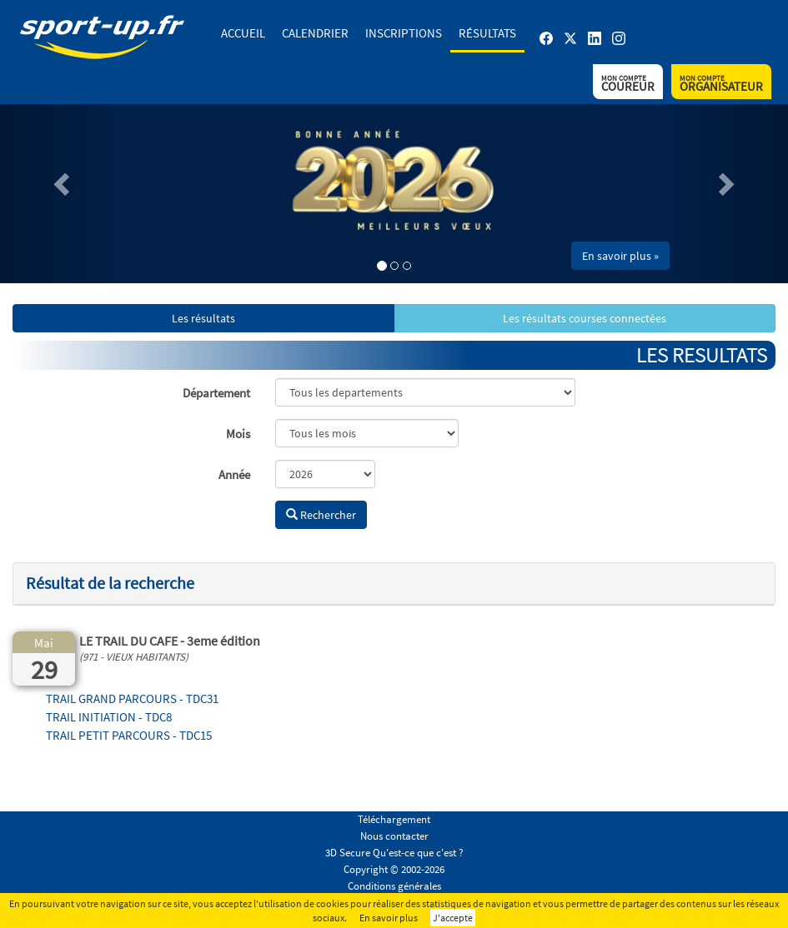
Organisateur (721, 83)
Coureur (628, 83)
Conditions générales (394, 886)
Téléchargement (394, 819)
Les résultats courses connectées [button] (584, 318)
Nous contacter (394, 836)
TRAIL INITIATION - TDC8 (109, 717)
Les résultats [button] (203, 318)
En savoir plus (388, 917)
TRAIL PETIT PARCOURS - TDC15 (129, 735)
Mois (238, 434)
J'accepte (453, 917)
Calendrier (315, 33)
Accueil (243, 33)
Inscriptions (403, 33)
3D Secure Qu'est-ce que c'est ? (394, 853)
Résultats (487, 33)
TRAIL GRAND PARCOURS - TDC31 (132, 698)
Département (216, 393)
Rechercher (321, 514)
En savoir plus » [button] (620, 255)
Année (234, 474)
